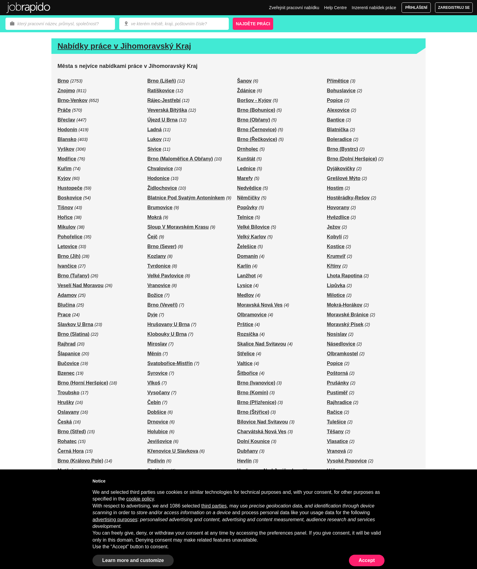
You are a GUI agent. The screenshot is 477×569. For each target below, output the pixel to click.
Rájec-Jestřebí (163, 100)
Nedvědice (249, 188)
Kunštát (246, 158)
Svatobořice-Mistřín (170, 363)
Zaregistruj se (454, 7)
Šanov (244, 80)
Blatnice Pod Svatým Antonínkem (186, 197)
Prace (64, 314)
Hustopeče (69, 188)
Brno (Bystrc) (342, 149)
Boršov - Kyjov (254, 100)
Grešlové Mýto (343, 178)
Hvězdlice (338, 217)
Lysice (244, 285)
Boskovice (69, 197)
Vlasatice (337, 441)
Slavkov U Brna (75, 324)
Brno (63, 80)
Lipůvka (336, 285)
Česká (64, 421)
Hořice (65, 217)
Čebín (154, 402)
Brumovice (159, 207)
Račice (335, 412)
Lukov (154, 139)
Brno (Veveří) (162, 304)
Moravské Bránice (348, 314)
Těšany (335, 431)
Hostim (335, 188)
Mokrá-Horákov (344, 304)
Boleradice (339, 139)
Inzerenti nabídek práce (374, 7)
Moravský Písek (345, 324)
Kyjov (64, 178)
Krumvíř (336, 256)
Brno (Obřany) (253, 119)
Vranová (336, 451)
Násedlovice (341, 343)
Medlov (245, 295)
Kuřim (64, 168)
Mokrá (154, 217)
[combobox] (174, 24)
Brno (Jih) (69, 256)
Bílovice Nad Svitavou (262, 421)
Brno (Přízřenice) (256, 402)
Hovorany (338, 207)
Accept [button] (367, 560)
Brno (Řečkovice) (257, 139)
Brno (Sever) (161, 246)
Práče (64, 110)
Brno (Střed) (71, 431)
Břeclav (66, 119)
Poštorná (337, 373)
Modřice (66, 158)
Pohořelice (69, 236)
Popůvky (247, 207)
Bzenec (66, 373)
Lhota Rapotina (344, 275)
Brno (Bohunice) (256, 110)
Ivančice (67, 266)
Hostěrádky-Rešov (348, 197)
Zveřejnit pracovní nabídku (294, 7)
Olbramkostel (342, 353)
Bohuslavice (341, 90)
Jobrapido (28, 7)
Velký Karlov (251, 236)
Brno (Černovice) (257, 129)
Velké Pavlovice (165, 275)
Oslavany (68, 412)
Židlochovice (162, 188)
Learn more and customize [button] (133, 560)
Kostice (336, 246)
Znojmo (66, 90)
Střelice (246, 353)
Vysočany (158, 392)
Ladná (154, 129)
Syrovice (157, 373)
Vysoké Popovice (347, 460)
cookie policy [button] (140, 498)
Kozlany (156, 256)
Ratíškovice (160, 90)
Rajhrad (66, 343)
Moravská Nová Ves (259, 304)
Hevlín (244, 460)
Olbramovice (251, 314)
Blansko (66, 139)
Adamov (67, 295)
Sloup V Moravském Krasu (178, 227)
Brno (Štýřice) (253, 412)
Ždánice (246, 90)
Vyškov (65, 149)
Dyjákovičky (341, 168)
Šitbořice (247, 373)
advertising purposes (115, 519)
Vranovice (158, 285)
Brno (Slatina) (73, 334)
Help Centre (335, 7)
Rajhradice (339, 402)
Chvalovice (160, 168)
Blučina (66, 304)
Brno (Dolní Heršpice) (352, 158)
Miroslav (157, 343)
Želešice (246, 246)
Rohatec (67, 441)
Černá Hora (70, 451)
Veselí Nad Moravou (80, 285)
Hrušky (65, 402)
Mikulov (66, 227)
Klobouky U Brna (167, 334)
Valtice (244, 363)
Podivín (156, 460)
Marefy (245, 178)
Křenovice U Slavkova (172, 451)
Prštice (245, 324)
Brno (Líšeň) (161, 80)
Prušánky (338, 382)
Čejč (152, 236)
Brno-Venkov (72, 100)
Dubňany (247, 451)
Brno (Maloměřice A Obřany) (180, 158)
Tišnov (65, 207)
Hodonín (67, 129)
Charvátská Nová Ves (261, 431)
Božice (155, 295)
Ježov (333, 227)
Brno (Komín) (252, 392)
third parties (214, 505)
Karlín (244, 266)
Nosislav (337, 334)
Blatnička (338, 129)
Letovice (67, 246)
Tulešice (336, 421)
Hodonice (158, 178)
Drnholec (247, 149)
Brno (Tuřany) (73, 275)
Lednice (246, 168)
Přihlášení (416, 7)
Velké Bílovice (253, 227)
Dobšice (156, 412)
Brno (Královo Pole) (80, 460)
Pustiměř (337, 392)
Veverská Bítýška (167, 110)
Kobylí (334, 236)
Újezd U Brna (162, 119)
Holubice (157, 431)
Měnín (154, 353)
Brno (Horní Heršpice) (82, 382)
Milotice (336, 295)
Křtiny (334, 266)
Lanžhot (246, 275)
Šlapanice (68, 353)
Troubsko (68, 392)
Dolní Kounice (253, 441)
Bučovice (68, 363)
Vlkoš (153, 382)
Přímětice (338, 80)
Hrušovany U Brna (168, 324)
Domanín (247, 256)
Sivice (154, 149)
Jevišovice (159, 441)
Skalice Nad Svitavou (261, 343)
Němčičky (248, 197)
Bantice (336, 119)
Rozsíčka (247, 334)
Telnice (245, 217)
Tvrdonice (158, 266)
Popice (335, 100)
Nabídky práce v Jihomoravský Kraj (124, 46)
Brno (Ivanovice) (256, 382)
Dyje (152, 314)
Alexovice (338, 110)
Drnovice (157, 421)
